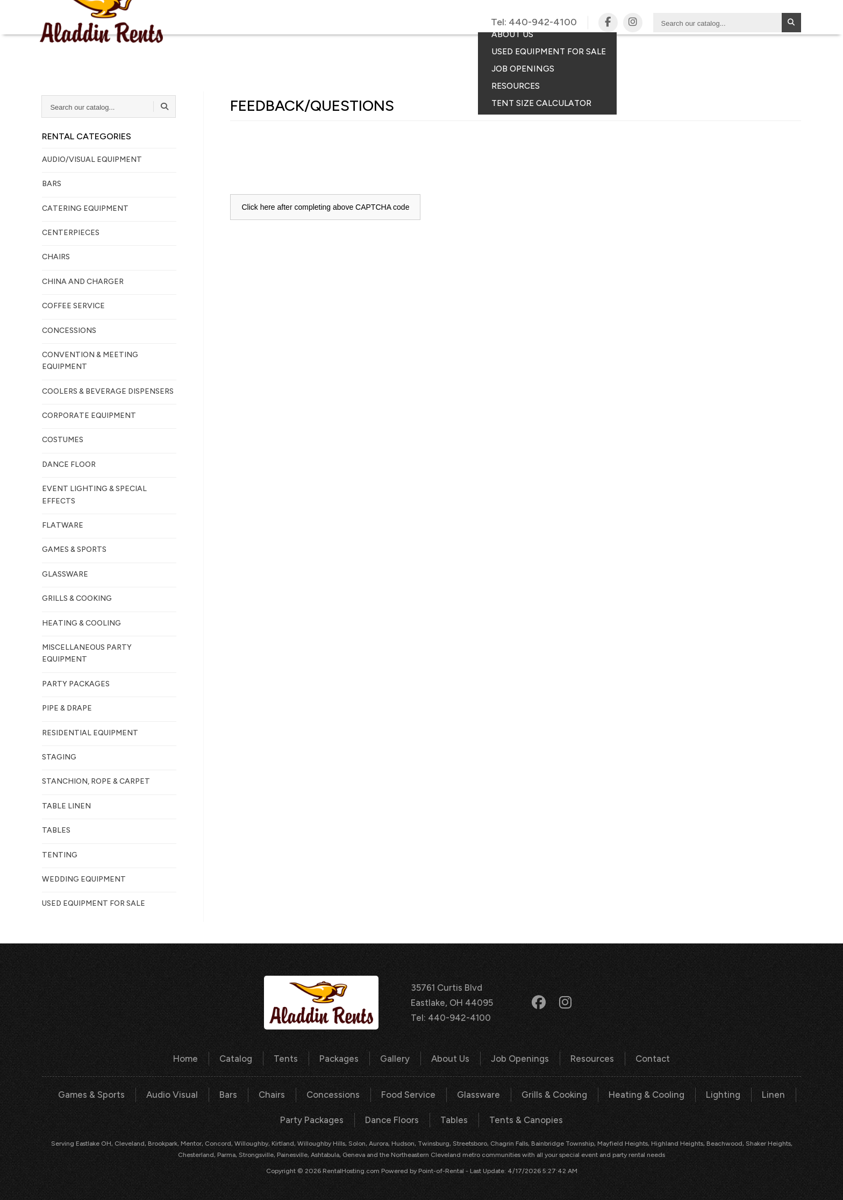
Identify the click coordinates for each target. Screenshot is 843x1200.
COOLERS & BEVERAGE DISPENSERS (108, 391)
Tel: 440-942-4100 (450, 1017)
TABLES (56, 830)
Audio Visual (178, 1093)
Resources (589, 1058)
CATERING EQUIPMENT (85, 208)
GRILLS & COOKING (77, 598)
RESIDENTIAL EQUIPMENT (90, 732)
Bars (232, 1093)
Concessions (336, 1093)
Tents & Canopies (524, 1118)
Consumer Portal (657, 52)
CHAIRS (56, 256)
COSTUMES (62, 439)
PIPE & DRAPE (67, 708)
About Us (450, 1058)
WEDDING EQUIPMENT (84, 879)
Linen (766, 1093)
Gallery (452, 52)
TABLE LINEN (66, 806)
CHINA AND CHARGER (83, 281)
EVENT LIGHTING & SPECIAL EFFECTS (94, 494)
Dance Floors (393, 1118)
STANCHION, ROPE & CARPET (96, 781)
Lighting (718, 1093)
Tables (454, 1118)
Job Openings (518, 1058)
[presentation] (312, 158)
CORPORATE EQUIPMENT (89, 415)
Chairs (276, 1093)
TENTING (59, 855)
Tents (344, 52)
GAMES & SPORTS (74, 549)
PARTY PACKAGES (76, 683)
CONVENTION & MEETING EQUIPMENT (90, 360)
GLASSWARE (65, 574)
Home (190, 1058)
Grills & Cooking (553, 1093)
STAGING (59, 757)
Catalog (295, 52)
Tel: (534, 23)
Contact (575, 52)
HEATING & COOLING (81, 623)
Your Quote (747, 51)
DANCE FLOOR (69, 464)
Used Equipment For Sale (93, 903)
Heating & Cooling (643, 1093)
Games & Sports (99, 1093)
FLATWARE (62, 525)
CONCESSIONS (69, 330)
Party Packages (315, 1118)
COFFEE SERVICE (73, 305)
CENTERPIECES (70, 232)
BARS (51, 183)
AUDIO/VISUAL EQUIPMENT (92, 159)
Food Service (409, 1093)
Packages (395, 52)
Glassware (478, 1093)
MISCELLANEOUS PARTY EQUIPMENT (87, 653)
